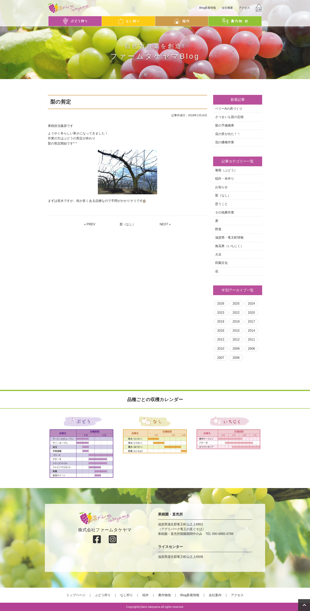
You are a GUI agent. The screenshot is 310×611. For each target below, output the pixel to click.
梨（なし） (127, 224)
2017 (251, 321)
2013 (220, 339)
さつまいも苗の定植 (229, 117)
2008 (251, 348)
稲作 (145, 595)
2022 (236, 312)
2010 (220, 348)
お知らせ (221, 187)
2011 (251, 339)
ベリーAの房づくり (229, 108)
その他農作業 (224, 212)
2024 (251, 303)
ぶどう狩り (103, 595)
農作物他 (164, 595)
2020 (251, 312)
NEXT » (165, 224)
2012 (236, 339)
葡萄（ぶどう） (226, 170)
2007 (220, 357)
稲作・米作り (224, 178)
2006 (236, 357)
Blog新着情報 (207, 7)
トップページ (75, 595)
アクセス (244, 7)
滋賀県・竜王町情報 (229, 237)
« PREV (89, 224)
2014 (251, 330)
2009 (236, 348)
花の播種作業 (224, 142)
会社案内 (215, 595)
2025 (236, 303)
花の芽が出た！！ (227, 134)
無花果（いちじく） (229, 246)
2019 (220, 321)
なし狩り (126, 595)
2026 (220, 303)
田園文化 (221, 262)
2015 (236, 330)
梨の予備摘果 (224, 125)
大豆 (218, 254)
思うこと (221, 204)
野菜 (218, 229)
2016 (220, 330)
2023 (220, 312)
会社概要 (227, 7)
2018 (236, 321)
